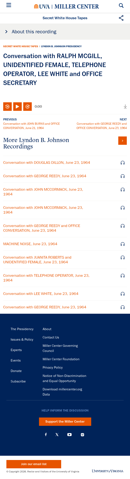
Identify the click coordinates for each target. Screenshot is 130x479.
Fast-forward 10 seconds (27, 106)
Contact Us (51, 337)
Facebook (46, 434)
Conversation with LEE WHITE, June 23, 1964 (40, 293)
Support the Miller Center (65, 421)
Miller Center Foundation (61, 359)
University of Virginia (42, 6)
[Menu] (9, 5)
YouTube (69, 434)
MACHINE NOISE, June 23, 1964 (30, 244)
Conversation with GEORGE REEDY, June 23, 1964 (44, 176)
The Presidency (22, 329)
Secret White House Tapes (20, 46)
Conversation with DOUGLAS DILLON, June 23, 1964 (46, 162)
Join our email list (33, 464)
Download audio (125, 106)
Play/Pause (17, 106)
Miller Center (77, 6)
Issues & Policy (22, 339)
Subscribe (18, 381)
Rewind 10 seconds (7, 106)
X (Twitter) (57, 435)
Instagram (82, 435)
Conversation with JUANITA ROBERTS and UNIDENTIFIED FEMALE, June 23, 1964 (37, 259)
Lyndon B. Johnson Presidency (61, 46)
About (47, 329)
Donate (16, 371)
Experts (16, 350)
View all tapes (122, 140)
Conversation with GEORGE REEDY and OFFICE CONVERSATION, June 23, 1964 (41, 228)
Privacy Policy (53, 367)
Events (16, 360)
